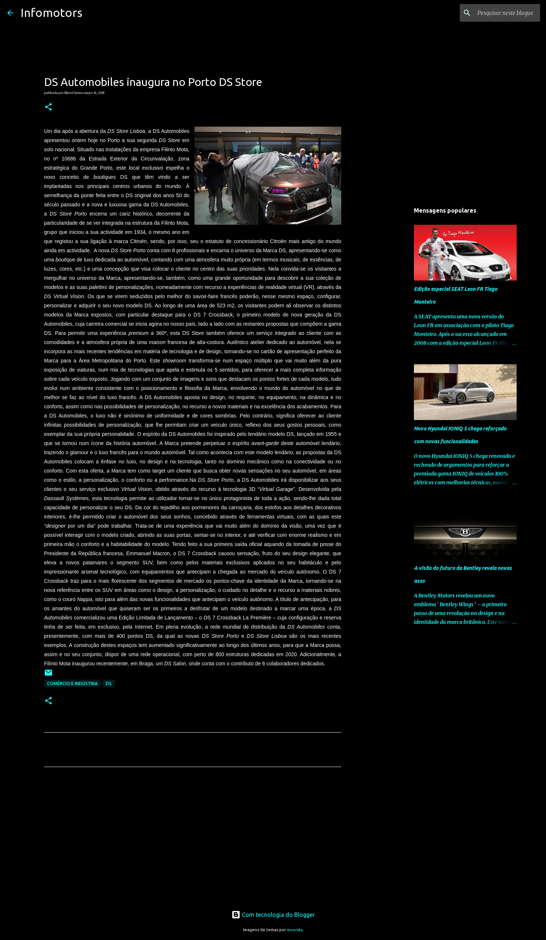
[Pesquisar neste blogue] (501, 13)
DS (109, 683)
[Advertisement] (192, 841)
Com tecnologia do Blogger (273, 914)
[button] (48, 107)
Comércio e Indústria (72, 683)
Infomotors (51, 12)
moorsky (295, 930)
